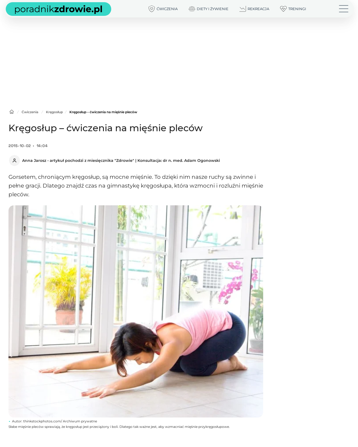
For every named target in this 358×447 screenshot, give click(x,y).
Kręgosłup (54, 112)
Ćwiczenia (30, 112)
